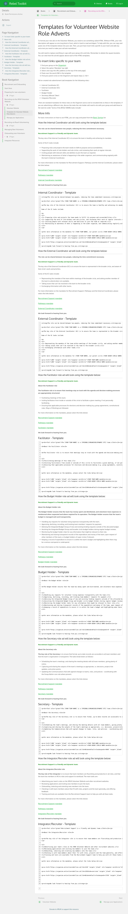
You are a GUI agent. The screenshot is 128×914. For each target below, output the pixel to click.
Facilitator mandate (46, 428)
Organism (62, 65)
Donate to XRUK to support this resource (64, 909)
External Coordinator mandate (50, 308)
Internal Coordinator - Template (15, 45)
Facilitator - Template (12, 56)
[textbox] (82, 888)
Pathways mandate (45, 175)
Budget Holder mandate (47, 562)
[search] (64, 3)
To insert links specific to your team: (17, 37)
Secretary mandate (45, 694)
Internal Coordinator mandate (50, 180)
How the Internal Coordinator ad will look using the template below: (18, 42)
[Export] (16, 25)
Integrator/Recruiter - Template (15, 74)
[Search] (55, 4)
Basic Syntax (98, 117)
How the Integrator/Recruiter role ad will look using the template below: (18, 71)
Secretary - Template (11, 68)
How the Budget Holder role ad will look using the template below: (18, 59)
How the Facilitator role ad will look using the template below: (18, 54)
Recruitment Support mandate (50, 170)
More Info (7, 39)
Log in (119, 4)
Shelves (98, 4)
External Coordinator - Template (16, 51)
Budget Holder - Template (13, 62)
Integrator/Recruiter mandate (50, 814)
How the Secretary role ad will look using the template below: (18, 65)
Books (109, 4)
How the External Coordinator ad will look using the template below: (18, 48)
